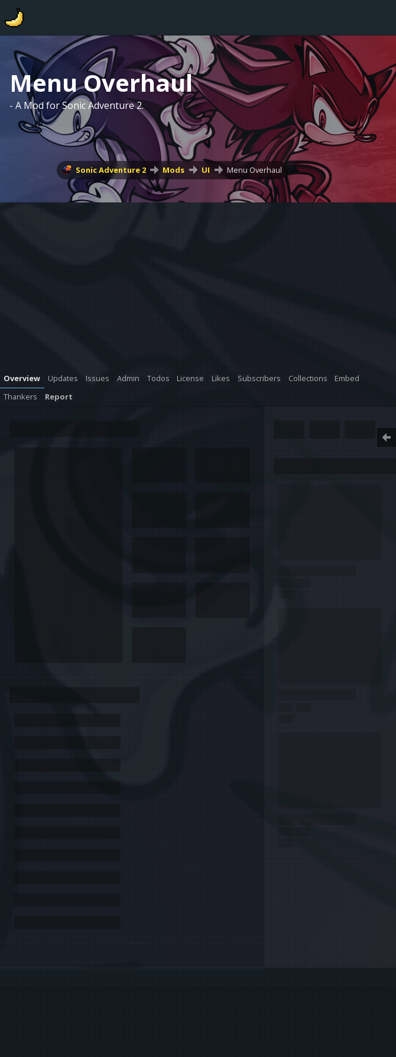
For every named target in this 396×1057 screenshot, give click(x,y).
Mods (173, 170)
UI (206, 170)
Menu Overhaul (254, 170)
